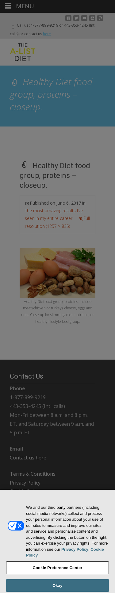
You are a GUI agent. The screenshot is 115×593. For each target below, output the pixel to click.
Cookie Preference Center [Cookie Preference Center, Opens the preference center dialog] (57, 569)
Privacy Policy (74, 551)
